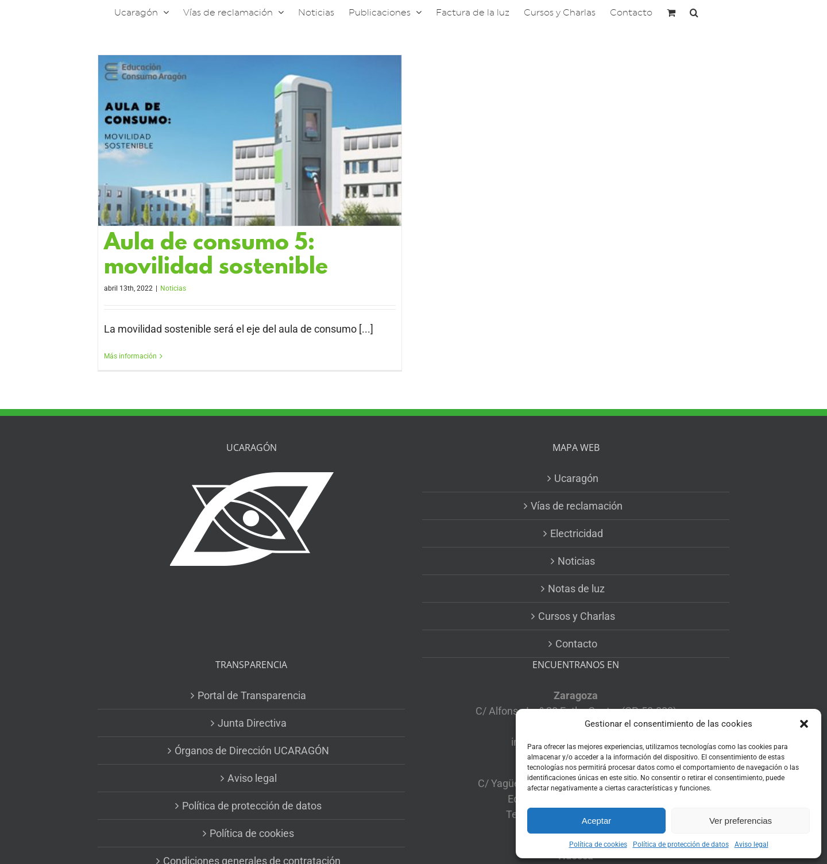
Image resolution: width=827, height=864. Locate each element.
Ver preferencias (740, 821)
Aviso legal (751, 844)
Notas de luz (576, 589)
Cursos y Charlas (576, 616)
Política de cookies (598, 844)
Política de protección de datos (681, 844)
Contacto (576, 644)
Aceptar (597, 821)
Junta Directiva (252, 723)
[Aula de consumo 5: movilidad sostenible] (249, 140)
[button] (804, 724)
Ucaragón (576, 478)
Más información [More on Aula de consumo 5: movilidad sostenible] (130, 356)
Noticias (173, 288)
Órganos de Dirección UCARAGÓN (252, 751)
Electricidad (576, 533)
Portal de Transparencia (252, 695)
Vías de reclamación (577, 506)
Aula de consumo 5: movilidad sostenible (216, 256)
